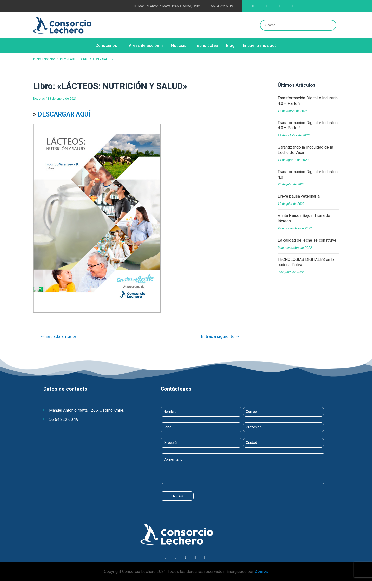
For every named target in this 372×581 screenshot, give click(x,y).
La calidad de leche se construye (307, 240)
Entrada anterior (58, 336)
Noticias (39, 98)
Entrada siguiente (220, 336)
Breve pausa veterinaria (299, 196)
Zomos (261, 571)
